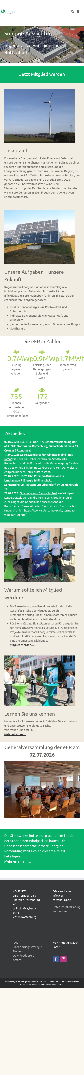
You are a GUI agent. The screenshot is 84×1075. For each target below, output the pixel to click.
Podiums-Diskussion (46, 476)
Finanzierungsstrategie (27, 947)
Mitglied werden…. (22, 644)
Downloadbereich (24, 955)
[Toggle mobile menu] (78, 11)
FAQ (15, 942)
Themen (18, 951)
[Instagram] (63, 959)
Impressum (60, 911)
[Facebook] (56, 959)
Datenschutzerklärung (67, 907)
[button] (6, 790)
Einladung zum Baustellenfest (38, 493)
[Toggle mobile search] (72, 11)
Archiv (17, 959)
